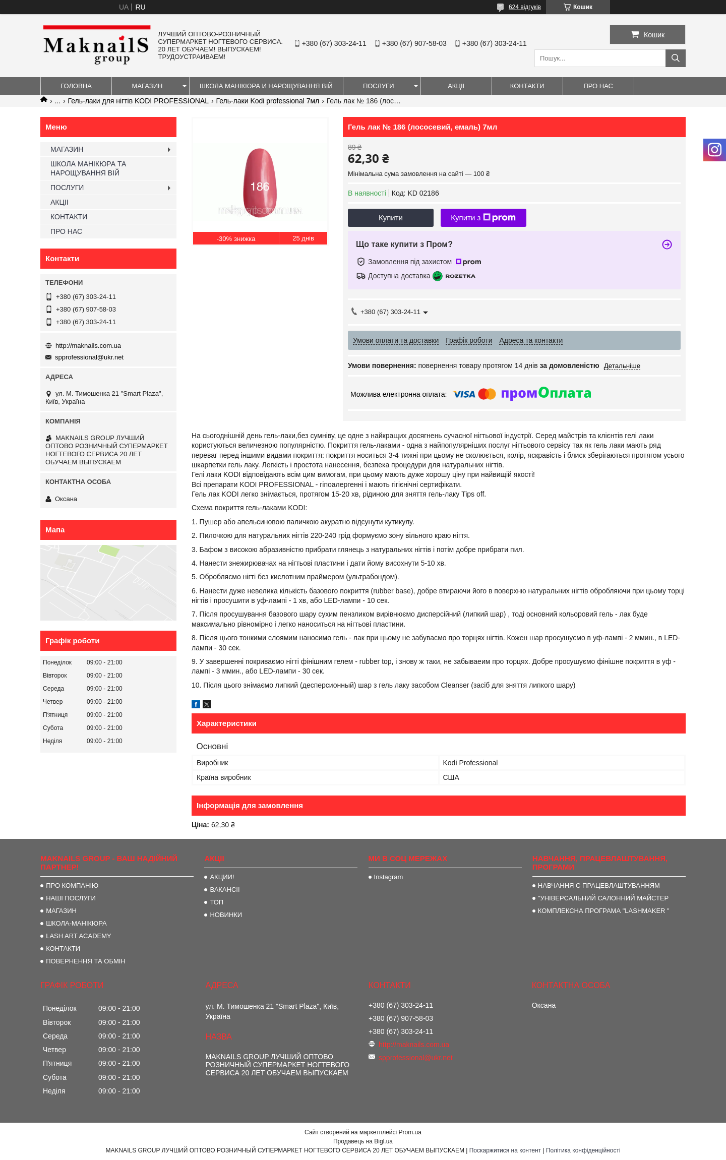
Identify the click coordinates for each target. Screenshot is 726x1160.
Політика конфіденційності (583, 1150)
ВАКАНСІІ (224, 889)
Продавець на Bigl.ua (363, 1141)
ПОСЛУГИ (378, 86)
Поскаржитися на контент (505, 1150)
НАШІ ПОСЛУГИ (71, 898)
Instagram (388, 877)
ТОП (216, 902)
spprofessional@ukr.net (89, 357)
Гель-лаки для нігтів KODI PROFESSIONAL (138, 101)
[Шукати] (676, 58)
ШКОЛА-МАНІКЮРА (76, 923)
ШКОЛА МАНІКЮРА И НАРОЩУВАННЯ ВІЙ (266, 86)
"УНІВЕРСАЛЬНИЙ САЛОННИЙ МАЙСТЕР (603, 898)
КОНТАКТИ (527, 86)
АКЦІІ (456, 86)
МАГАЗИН (147, 86)
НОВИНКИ (226, 915)
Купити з (483, 217)
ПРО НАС (598, 86)
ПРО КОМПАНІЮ (72, 885)
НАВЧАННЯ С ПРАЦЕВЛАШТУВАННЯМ (599, 885)
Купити (391, 217)
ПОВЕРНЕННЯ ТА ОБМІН (86, 961)
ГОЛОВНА (76, 86)
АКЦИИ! (222, 877)
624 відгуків (525, 7)
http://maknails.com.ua (88, 345)
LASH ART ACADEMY (78, 936)
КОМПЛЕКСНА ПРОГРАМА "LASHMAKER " (604, 910)
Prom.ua (410, 1132)
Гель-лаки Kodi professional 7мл (268, 101)
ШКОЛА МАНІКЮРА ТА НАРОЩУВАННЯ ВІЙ (88, 168)
